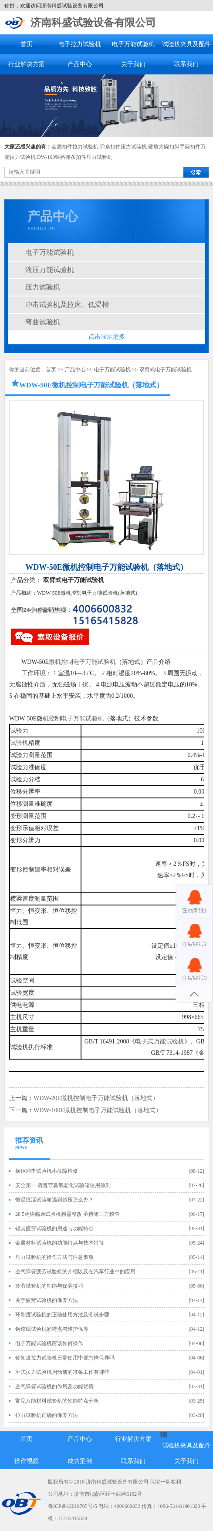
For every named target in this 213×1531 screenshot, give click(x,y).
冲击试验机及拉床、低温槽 (67, 304)
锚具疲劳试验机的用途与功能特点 (54, 1228)
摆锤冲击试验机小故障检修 (46, 1171)
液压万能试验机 (49, 269)
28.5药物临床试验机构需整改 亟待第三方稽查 (67, 1214)
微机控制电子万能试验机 (82, 662)
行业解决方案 (26, 64)
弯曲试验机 (42, 322)
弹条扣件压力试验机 (123, 147)
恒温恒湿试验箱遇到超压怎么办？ (54, 1200)
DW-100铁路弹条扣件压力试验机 (74, 157)
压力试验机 (42, 287)
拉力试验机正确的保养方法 (46, 1415)
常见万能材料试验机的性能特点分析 (57, 1401)
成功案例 (80, 1461)
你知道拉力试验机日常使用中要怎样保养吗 (65, 1358)
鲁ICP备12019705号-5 (72, 1506)
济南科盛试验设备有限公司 (93, 22)
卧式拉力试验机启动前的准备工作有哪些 (62, 1372)
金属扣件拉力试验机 (74, 147)
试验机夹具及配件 (186, 44)
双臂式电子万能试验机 (165, 370)
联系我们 (186, 64)
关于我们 (133, 64)
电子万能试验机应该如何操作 (49, 1343)
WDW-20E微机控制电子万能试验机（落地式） (96, 1098)
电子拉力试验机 (79, 44)
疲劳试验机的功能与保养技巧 (49, 1286)
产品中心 (80, 64)
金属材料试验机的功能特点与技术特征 (59, 1243)
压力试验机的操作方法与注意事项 (54, 1257)
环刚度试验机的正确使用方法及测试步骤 (62, 1315)
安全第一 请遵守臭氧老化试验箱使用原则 (63, 1185)
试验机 (19, 743)
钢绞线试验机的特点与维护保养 (51, 1329)
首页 (26, 44)
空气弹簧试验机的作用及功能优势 (54, 1386)
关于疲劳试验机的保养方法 (46, 1300)
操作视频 (26, 1461)
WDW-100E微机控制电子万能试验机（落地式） (98, 1110)
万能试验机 (169, 1041)
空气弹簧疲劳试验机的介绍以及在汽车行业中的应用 (75, 1272)
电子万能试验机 (133, 44)
